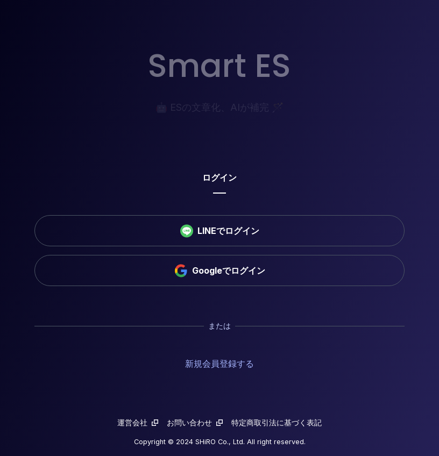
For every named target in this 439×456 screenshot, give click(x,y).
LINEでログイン (219, 231)
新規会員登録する (219, 363)
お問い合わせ (195, 422)
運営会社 (137, 422)
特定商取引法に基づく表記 (276, 422)
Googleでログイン (219, 270)
